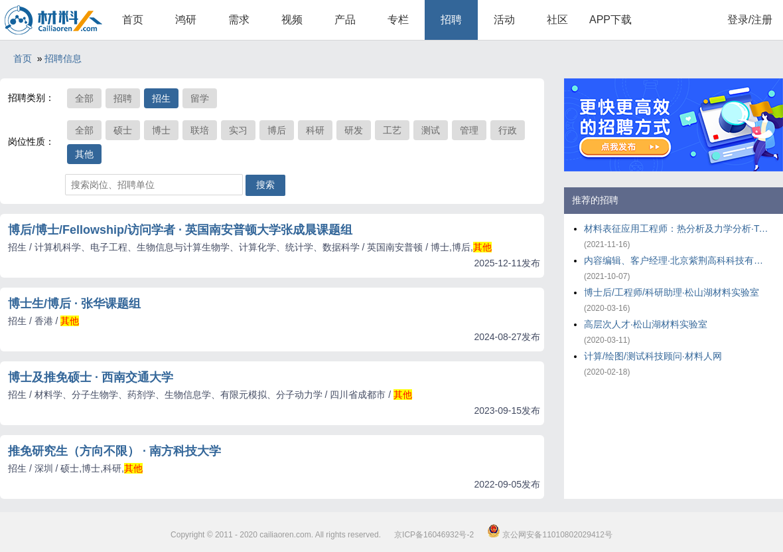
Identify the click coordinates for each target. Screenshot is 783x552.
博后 (276, 130)
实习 (238, 130)
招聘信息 (63, 58)
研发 (353, 130)
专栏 (398, 19)
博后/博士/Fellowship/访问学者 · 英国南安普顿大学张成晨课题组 (180, 229)
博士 (161, 130)
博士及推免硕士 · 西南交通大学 (90, 377)
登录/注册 (749, 19)
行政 (507, 130)
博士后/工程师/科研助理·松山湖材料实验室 (671, 292)
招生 (161, 98)
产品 (345, 19)
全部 (84, 98)
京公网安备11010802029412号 (549, 534)
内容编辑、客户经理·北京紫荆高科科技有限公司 (677, 260)
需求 (238, 19)
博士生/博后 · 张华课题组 (74, 303)
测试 (430, 130)
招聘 (451, 19)
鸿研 (185, 19)
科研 (315, 130)
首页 (132, 19)
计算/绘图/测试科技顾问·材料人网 (653, 356)
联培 (199, 130)
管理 (469, 130)
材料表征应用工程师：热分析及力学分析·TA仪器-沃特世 (677, 228)
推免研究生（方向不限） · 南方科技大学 (114, 451)
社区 (557, 19)
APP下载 (610, 19)
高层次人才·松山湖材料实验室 (645, 324)
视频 (292, 19)
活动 (504, 19)
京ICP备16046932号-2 (434, 534)
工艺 (392, 130)
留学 (199, 98)
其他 (84, 154)
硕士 (122, 130)
